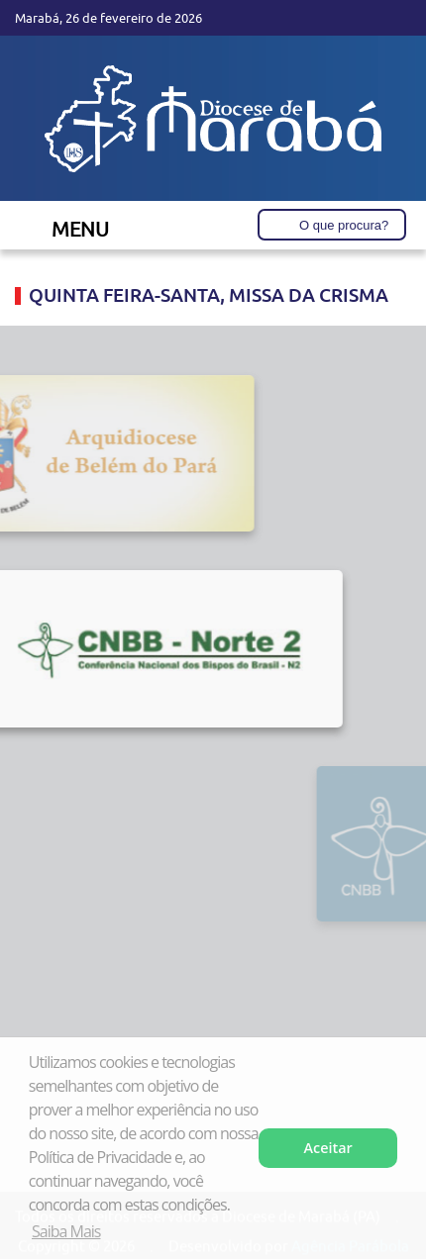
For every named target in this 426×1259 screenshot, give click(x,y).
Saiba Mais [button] (66, 1231)
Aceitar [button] (328, 1147)
